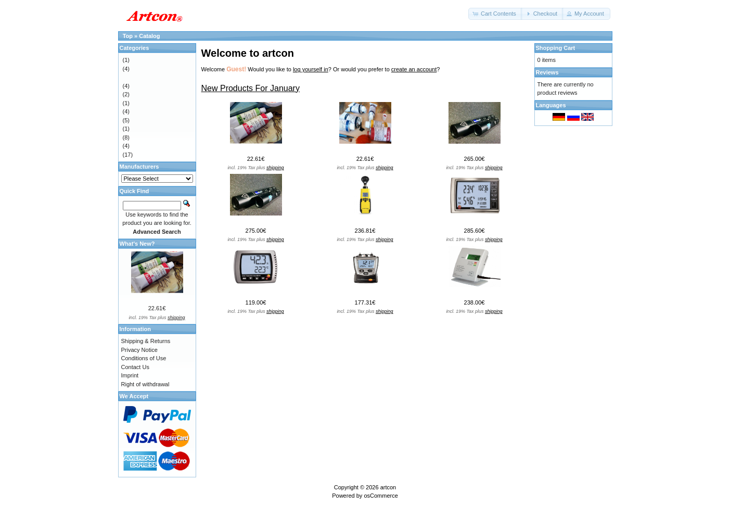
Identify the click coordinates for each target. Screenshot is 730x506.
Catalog (149, 36)
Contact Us (135, 367)
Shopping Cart (555, 48)
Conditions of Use (144, 358)
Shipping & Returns (146, 341)
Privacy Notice (139, 350)
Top (128, 36)
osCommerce (381, 495)
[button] (495, 14)
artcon (388, 487)
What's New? (137, 244)
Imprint (130, 375)
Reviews (547, 72)
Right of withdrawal (145, 384)
